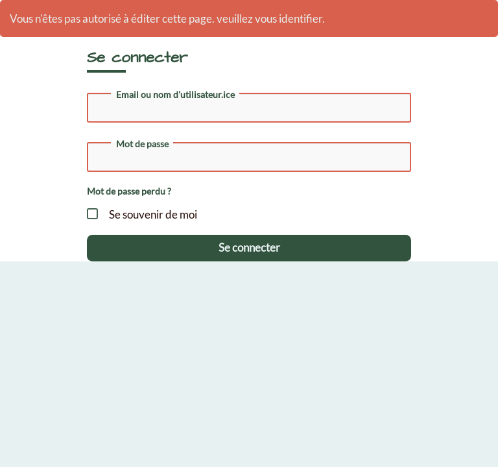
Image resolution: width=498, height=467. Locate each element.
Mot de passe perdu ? (129, 191)
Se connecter (249, 247)
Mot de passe (142, 144)
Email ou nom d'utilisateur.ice (175, 94)
